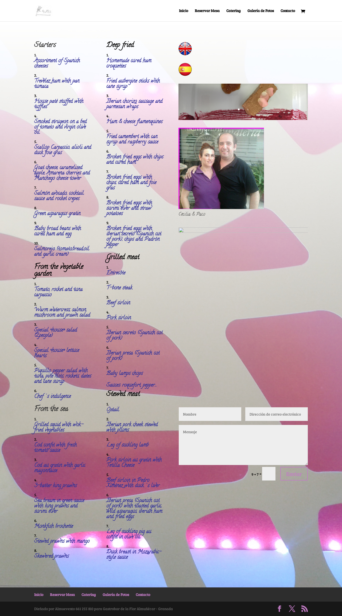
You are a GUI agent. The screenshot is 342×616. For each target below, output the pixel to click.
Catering (233, 11)
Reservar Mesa (207, 11)
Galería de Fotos (260, 11)
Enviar (294, 474)
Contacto (288, 11)
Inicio (183, 11)
